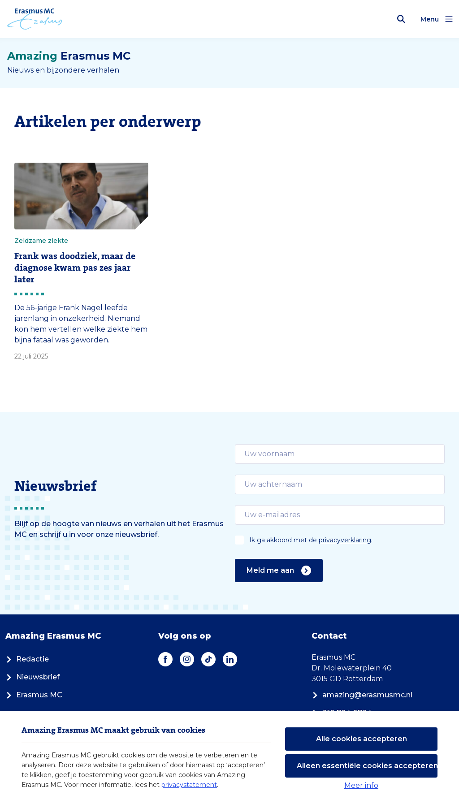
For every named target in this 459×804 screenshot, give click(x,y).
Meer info (361, 785)
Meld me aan (279, 570)
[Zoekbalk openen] (401, 19)
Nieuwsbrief (32, 677)
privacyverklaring (345, 540)
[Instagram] (187, 659)
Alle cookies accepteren (361, 739)
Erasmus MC (33, 695)
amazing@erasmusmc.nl (362, 695)
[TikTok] (208, 659)
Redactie (27, 659)
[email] (340, 454)
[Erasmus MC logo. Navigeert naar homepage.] (34, 19)
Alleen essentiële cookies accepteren (367, 765)
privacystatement (189, 785)
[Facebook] (165, 659)
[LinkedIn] (230, 659)
